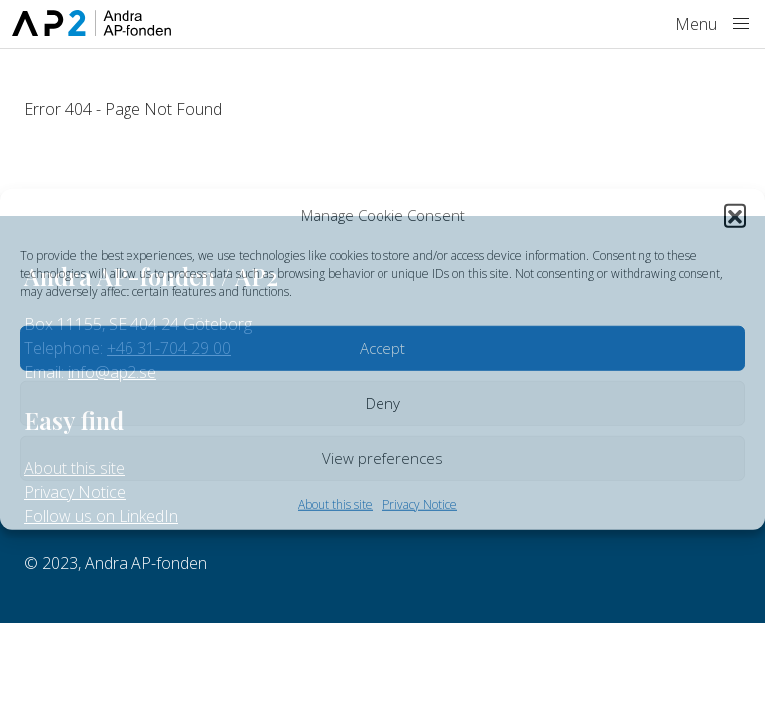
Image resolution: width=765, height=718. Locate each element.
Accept (382, 348)
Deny (383, 403)
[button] (735, 215)
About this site (335, 503)
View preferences (382, 458)
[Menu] (741, 24)
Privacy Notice (419, 503)
